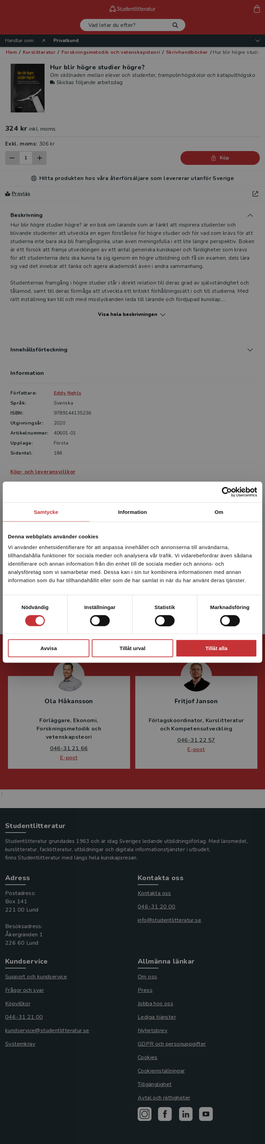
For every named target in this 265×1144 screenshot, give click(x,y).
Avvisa (48, 648)
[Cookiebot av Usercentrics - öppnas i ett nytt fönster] (227, 492)
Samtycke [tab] (46, 512)
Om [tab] (219, 512)
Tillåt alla (216, 648)
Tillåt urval (133, 648)
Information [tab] (132, 512)
